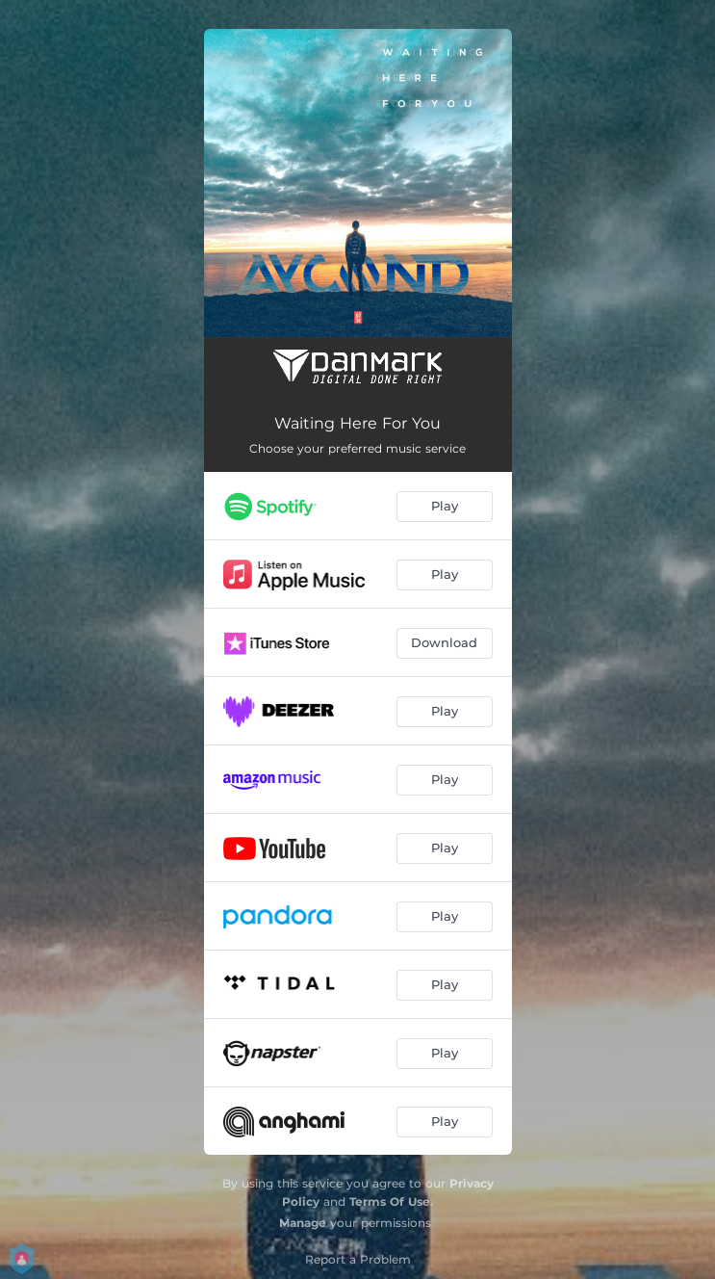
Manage (302, 1222)
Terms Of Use (389, 1201)
